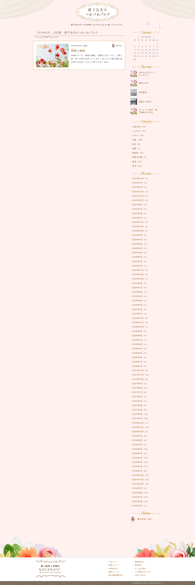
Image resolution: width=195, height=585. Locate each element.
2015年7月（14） (140, 497)
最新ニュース (114, 572)
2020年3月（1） (140, 257)
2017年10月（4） (140, 379)
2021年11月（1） (140, 196)
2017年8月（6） (140, 388)
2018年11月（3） (140, 322)
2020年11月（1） (140, 226)
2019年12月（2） (140, 270)
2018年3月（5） (140, 357)
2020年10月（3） (140, 231)
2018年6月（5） (140, 344)
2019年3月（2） (140, 305)
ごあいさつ (113, 562)
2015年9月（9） (140, 488)
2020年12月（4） (140, 222)
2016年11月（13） (141, 427)
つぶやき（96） (139, 131)
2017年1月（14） (140, 418)
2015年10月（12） (141, 484)
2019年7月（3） (140, 287)
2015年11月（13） (141, 479)
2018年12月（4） (140, 318)
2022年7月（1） (140, 183)
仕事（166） (138, 140)
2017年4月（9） (140, 405)
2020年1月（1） (140, 266)
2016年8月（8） (140, 440)
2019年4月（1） (140, 300)
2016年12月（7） (140, 423)
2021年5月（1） (140, 209)
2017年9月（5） (140, 383)
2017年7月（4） (140, 392)
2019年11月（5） (140, 274)
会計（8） (137, 144)
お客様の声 (113, 568)
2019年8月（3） (140, 283)
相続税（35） (138, 153)
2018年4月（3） (140, 353)
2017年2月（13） (140, 414)
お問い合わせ (140, 575)
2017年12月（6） (140, 370)
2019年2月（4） (140, 309)
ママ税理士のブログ (143, 572)
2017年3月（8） (140, 410)
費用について (114, 565)
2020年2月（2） (140, 261)
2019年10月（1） (140, 279)
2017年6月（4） (140, 396)
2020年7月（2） (140, 239)
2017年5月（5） (140, 401)
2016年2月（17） (140, 466)
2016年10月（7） (140, 431)
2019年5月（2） (140, 296)
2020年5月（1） (140, 248)
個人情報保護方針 (116, 575)
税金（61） (137, 161)
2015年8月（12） (140, 493)
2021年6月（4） (140, 204)
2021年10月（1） (140, 200)
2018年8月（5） (140, 335)
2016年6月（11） (140, 449)
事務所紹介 (139, 562)
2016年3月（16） (140, 462)
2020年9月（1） (140, 235)
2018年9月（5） (140, 331)
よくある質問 (140, 568)
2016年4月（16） (140, 458)
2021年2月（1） (140, 218)
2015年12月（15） (141, 475)
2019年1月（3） (140, 314)
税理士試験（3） (140, 157)
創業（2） (137, 148)
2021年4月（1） (140, 213)
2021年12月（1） (140, 191)
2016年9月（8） (140, 436)
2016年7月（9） (140, 444)
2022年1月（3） (140, 187)
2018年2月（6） (140, 362)
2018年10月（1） (140, 327)
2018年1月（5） (140, 366)
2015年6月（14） (140, 501)
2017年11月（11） (141, 375)
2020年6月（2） (140, 244)
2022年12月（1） (140, 178)
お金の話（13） (139, 126)
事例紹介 (138, 565)
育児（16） (137, 166)
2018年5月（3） (140, 348)
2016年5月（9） (140, 453)
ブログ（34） (138, 135)
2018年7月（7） (140, 340)
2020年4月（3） (140, 252)
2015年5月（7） (140, 506)
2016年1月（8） (140, 471)
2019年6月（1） (140, 292)
